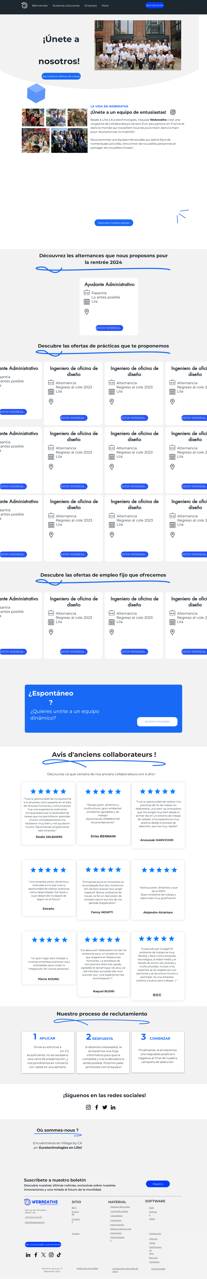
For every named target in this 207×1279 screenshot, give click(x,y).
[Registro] (158, 1184)
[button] (66, 6)
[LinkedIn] (113, 1107)
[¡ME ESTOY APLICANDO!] (157, 722)
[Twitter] (105, 1107)
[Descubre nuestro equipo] (114, 222)
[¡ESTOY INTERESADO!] (109, 328)
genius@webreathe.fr (42, 1051)
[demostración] (154, 5)
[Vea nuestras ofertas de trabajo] (61, 76)
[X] (43, 1255)
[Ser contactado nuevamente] (43, 1244)
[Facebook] (96, 1107)
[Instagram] (173, 112)
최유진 (157, 994)
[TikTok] (59, 1255)
